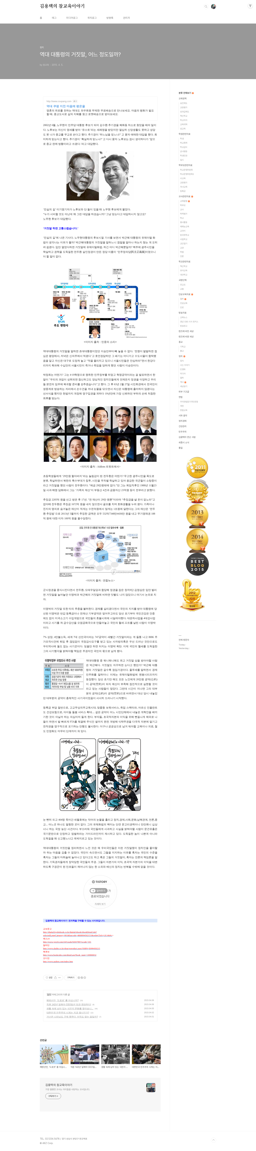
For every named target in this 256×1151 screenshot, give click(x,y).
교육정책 (182, 98)
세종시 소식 (184, 442)
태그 (54, 17)
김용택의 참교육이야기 (62, 6)
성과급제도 (184, 111)
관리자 (126, 17)
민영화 (182, 369)
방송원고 (183, 326)
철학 (183, 299)
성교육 (182, 128)
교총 (182, 289)
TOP (213, 1140)
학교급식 (183, 147)
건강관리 (182, 426)
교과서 (182, 231)
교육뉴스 (183, 317)
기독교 (182, 346)
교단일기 (183, 243)
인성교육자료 (186, 294)
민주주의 (182, 431)
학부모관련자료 (185, 165)
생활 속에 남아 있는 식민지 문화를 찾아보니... (70, 1008)
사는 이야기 (185, 365)
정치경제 (182, 421)
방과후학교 (184, 235)
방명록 (109, 17)
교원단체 (182, 280)
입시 (182, 160)
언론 (182, 256)
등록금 (182, 191)
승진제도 (183, 103)
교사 (182, 209)
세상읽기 (183, 386)
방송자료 (182, 312)
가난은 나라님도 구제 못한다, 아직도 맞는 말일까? (72, 1016)
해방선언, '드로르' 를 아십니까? (63, 1000)
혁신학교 (183, 116)
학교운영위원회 (186, 170)
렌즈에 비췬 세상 (186, 336)
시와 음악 (183, 415)
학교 (182, 218)
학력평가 (183, 214)
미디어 (182, 373)
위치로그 (92, 17)
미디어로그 (72, 17)
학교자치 (183, 120)
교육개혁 (183, 124)
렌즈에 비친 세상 (186, 331)
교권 (182, 248)
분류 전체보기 (186, 93)
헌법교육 (183, 410)
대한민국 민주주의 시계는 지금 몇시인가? (68, 1012)
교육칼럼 (185, 201)
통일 (181, 448)
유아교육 (183, 270)
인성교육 (183, 303)
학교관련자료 (184, 261)
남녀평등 (183, 151)
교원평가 (183, 107)
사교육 (182, 178)
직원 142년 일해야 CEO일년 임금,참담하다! (69, 1004)
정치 (49, 994)
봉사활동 (183, 222)
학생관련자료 (184, 134)
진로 (182, 307)
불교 (182, 351)
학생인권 (183, 155)
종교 (181, 342)
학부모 (182, 205)
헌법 (181, 397)
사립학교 (183, 239)
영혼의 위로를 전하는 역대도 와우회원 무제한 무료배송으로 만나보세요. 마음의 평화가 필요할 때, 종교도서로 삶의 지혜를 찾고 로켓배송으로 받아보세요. (100, 112)
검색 (206, 6)
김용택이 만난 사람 (187, 437)
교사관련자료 (186, 196)
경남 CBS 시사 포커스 (189, 321)
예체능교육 (184, 226)
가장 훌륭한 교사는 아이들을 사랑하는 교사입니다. (67, 1089)
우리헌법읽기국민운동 (189, 401)
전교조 (182, 285)
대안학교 (183, 275)
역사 (183, 382)
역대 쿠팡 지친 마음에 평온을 (66, 106)
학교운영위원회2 (187, 174)
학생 (182, 138)
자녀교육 (183, 187)
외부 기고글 (184, 391)
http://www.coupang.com (59, 101)
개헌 (182, 406)
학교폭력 (183, 143)
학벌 (182, 252)
